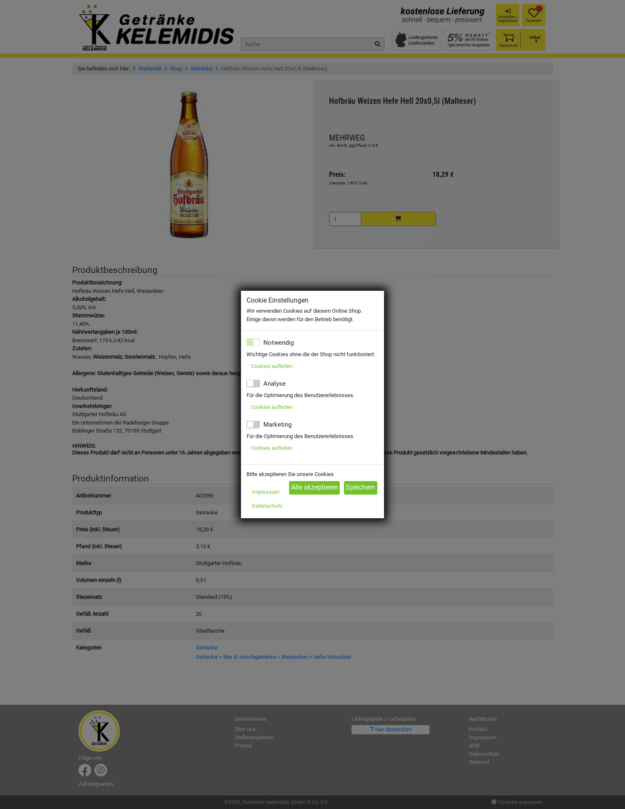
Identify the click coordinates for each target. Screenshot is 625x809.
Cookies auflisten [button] (271, 366)
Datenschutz (267, 506)
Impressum (265, 492)
